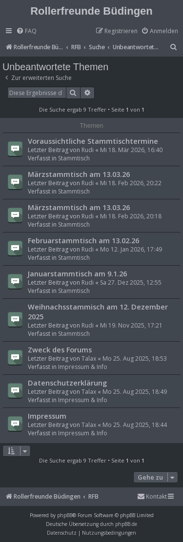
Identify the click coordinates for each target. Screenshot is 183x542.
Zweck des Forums (60, 349)
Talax (88, 358)
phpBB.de (126, 524)
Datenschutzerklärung (67, 382)
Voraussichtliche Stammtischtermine (93, 141)
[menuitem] (26, 31)
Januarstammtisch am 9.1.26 (77, 273)
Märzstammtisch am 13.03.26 (79, 174)
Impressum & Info (82, 367)
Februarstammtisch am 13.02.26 (83, 240)
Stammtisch (74, 158)
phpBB (64, 515)
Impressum (47, 416)
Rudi (87, 150)
